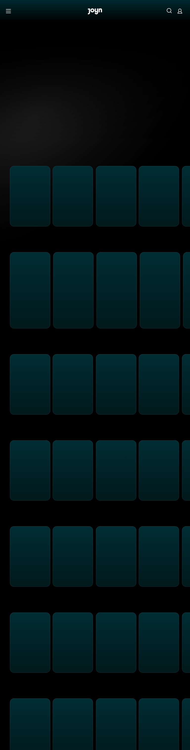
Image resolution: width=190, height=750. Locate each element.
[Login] (179, 11)
